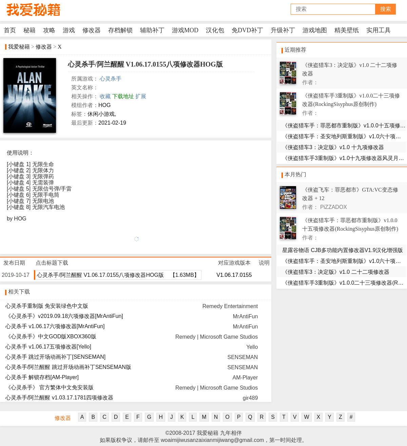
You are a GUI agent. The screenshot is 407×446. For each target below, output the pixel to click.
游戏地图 (315, 30)
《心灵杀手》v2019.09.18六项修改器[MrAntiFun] (64, 316)
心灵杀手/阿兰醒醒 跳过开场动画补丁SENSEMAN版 (68, 367)
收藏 (105, 96)
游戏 (69, 30)
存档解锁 (120, 30)
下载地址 (123, 96)
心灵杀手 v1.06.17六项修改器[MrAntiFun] (55, 326)
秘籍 (29, 30)
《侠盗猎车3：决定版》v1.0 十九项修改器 (333, 147)
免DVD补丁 (247, 30)
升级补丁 (283, 30)
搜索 (385, 9)
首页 (10, 30)
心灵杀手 (110, 79)
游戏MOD (185, 30)
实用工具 (378, 30)
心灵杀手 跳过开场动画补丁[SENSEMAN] (55, 357)
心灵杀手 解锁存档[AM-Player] (42, 377)
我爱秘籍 (19, 47)
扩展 (140, 96)
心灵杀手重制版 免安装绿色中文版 (46, 306)
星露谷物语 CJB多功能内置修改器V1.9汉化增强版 (342, 250)
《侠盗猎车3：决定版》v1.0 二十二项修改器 (335, 272)
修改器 (91, 30)
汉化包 (215, 30)
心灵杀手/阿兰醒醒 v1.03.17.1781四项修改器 (59, 397)
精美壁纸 (346, 30)
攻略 (49, 30)
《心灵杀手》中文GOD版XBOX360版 (50, 336)
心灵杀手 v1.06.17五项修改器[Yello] (48, 347)
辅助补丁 (152, 30)
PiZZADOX (333, 207)
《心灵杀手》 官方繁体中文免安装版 (49, 387)
